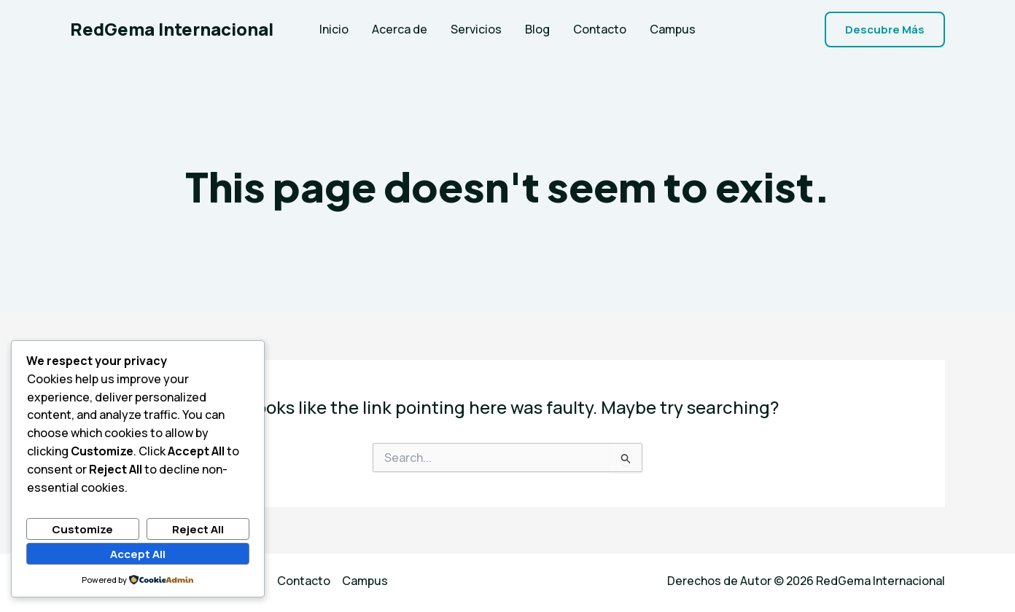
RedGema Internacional (171, 29)
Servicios (476, 29)
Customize (82, 529)
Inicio (334, 29)
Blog (537, 29)
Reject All (198, 529)
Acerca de (399, 29)
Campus (673, 29)
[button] (885, 29)
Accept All (138, 554)
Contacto (599, 29)
